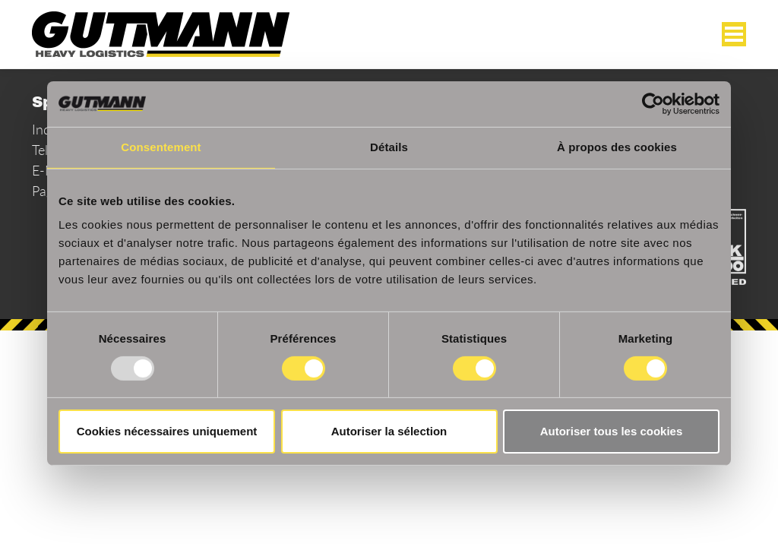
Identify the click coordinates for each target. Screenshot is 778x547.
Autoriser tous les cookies (611, 431)
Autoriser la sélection (389, 431)
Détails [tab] (389, 147)
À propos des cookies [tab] (617, 147)
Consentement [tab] (161, 147)
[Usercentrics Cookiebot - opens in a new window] (653, 104)
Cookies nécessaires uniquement (167, 431)
